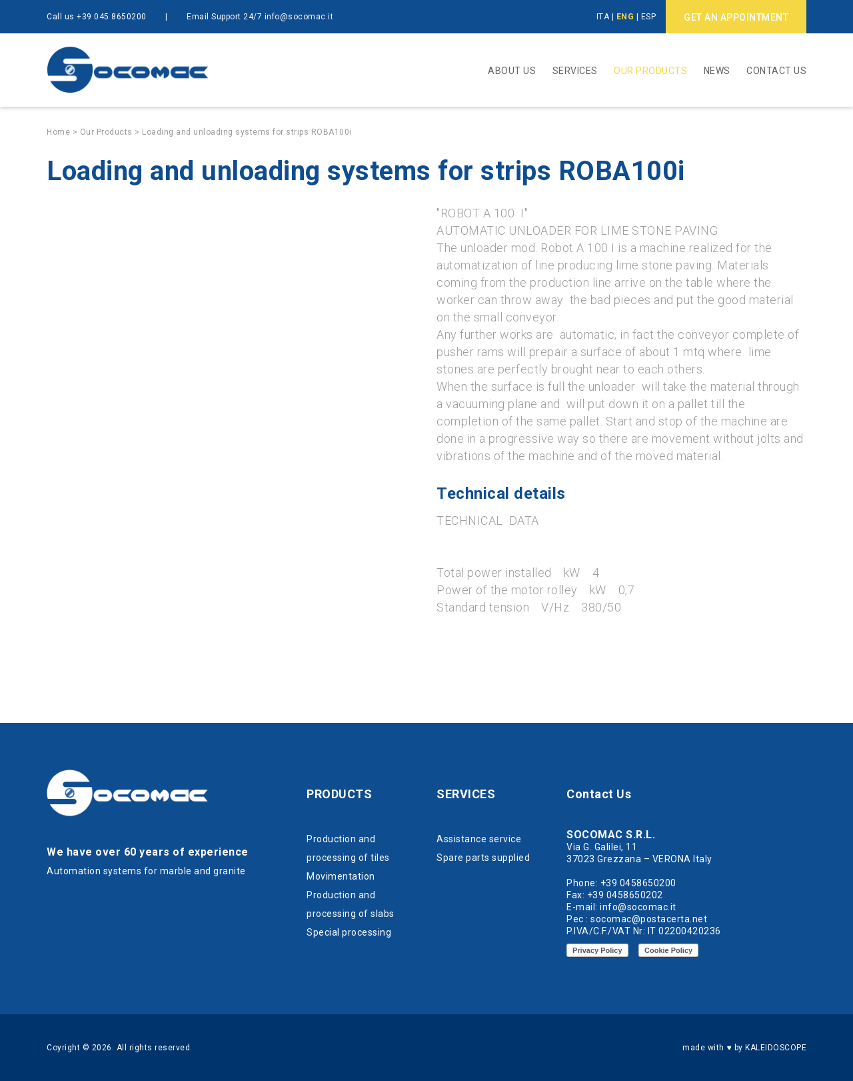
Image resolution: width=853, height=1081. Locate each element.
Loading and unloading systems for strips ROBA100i (247, 132)
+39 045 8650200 (112, 16)
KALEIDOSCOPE (775, 1047)
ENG (625, 16)
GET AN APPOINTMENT (736, 17)
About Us (512, 70)
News (717, 70)
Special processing (349, 932)
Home (58, 132)
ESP (648, 16)
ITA (603, 16)
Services (575, 70)
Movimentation (341, 876)
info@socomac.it (299, 16)
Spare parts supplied (483, 857)
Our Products (650, 70)
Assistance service (478, 839)
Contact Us (776, 70)
